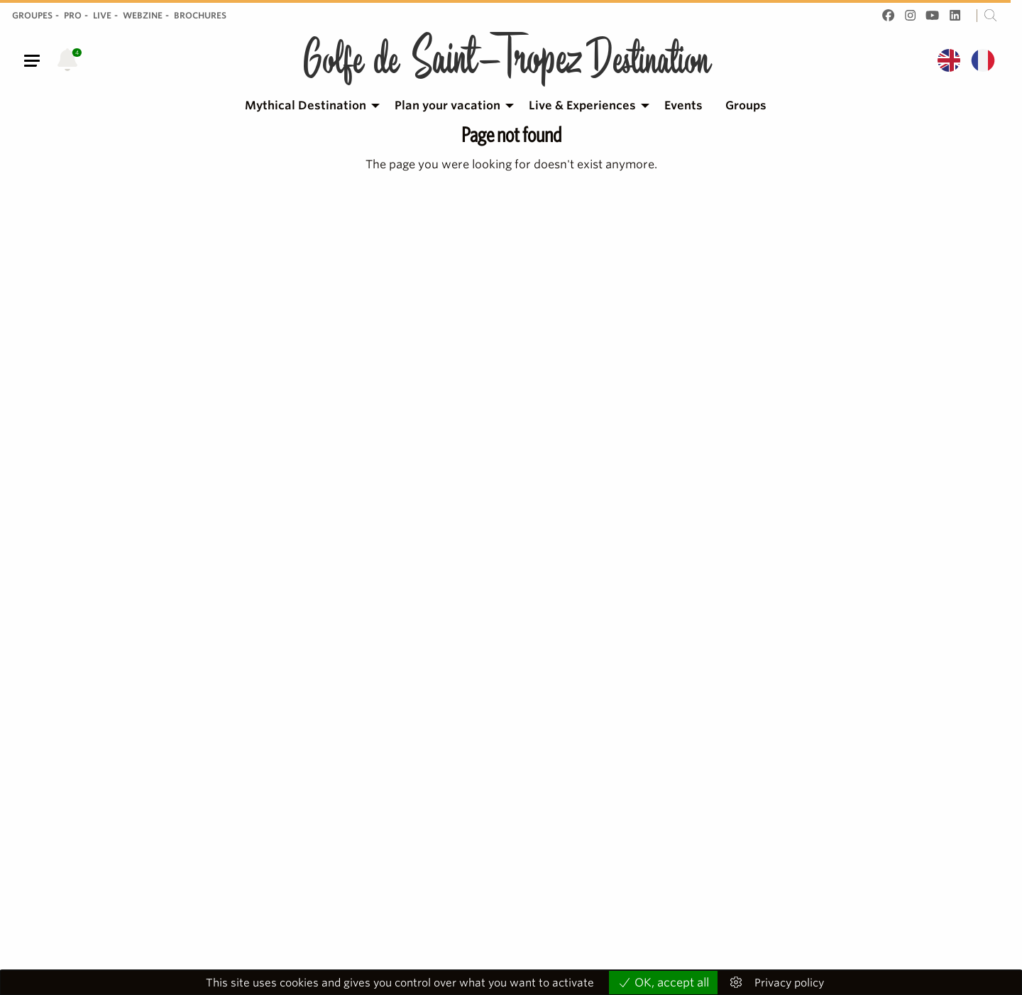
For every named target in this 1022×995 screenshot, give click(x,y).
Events (683, 105)
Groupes (32, 15)
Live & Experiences (582, 105)
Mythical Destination (305, 105)
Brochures (200, 15)
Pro (73, 15)
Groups (745, 105)
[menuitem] (308, 105)
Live (102, 15)
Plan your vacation (447, 105)
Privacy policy (789, 983)
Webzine (143, 15)
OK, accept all (663, 982)
